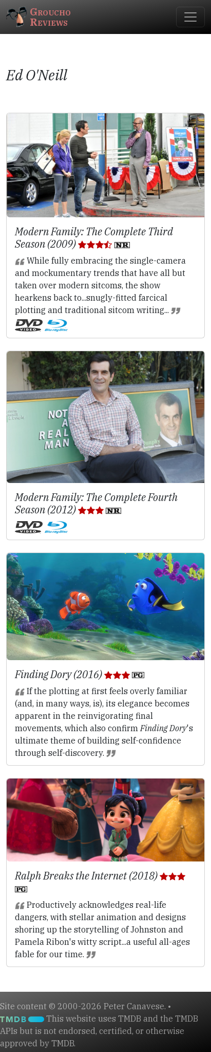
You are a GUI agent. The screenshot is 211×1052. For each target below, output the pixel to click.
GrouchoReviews (38, 17)
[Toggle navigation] (190, 17)
